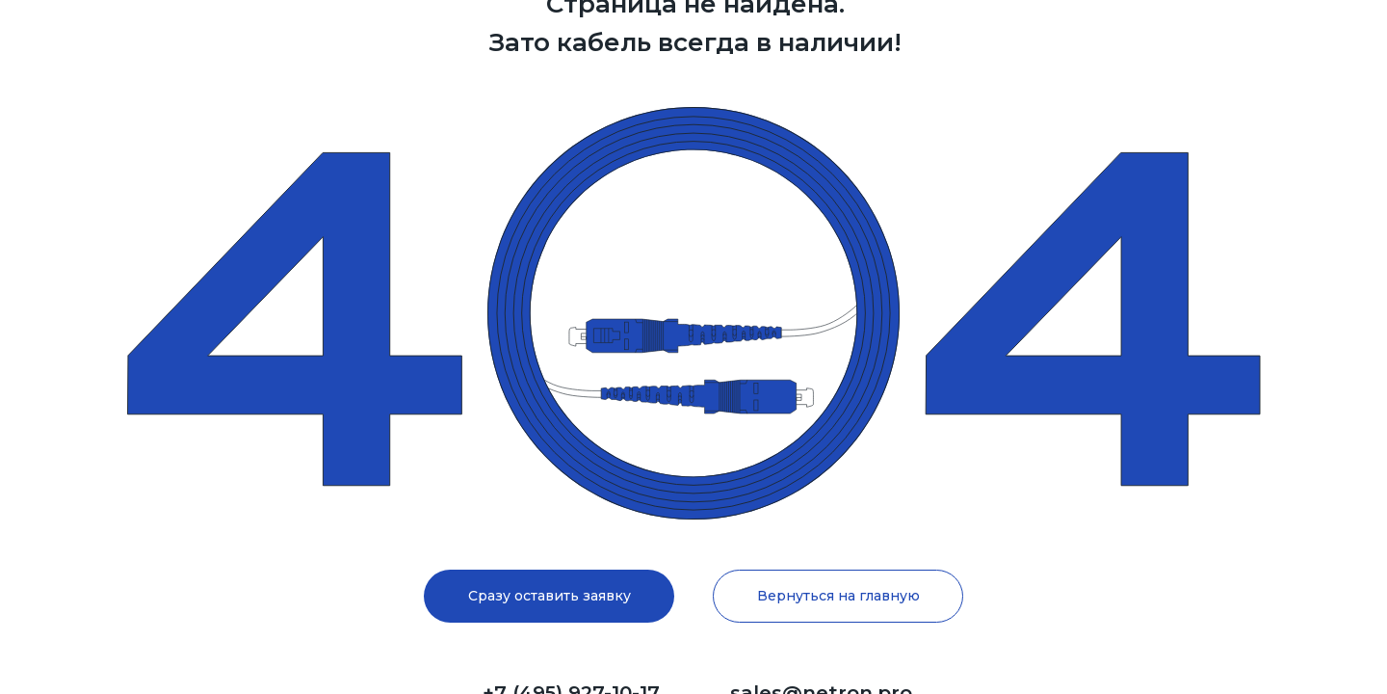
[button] (549, 596)
